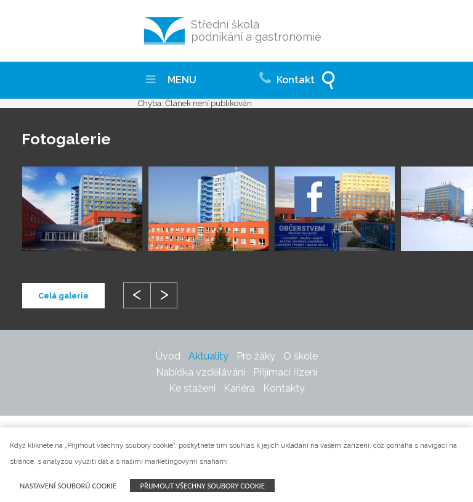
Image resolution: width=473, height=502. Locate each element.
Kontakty (284, 388)
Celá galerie (63, 295)
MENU (171, 80)
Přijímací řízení (285, 372)
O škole (300, 356)
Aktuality (208, 356)
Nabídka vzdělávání (200, 372)
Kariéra (239, 388)
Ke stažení (192, 388)
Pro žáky (255, 356)
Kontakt (287, 76)
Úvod (168, 356)
